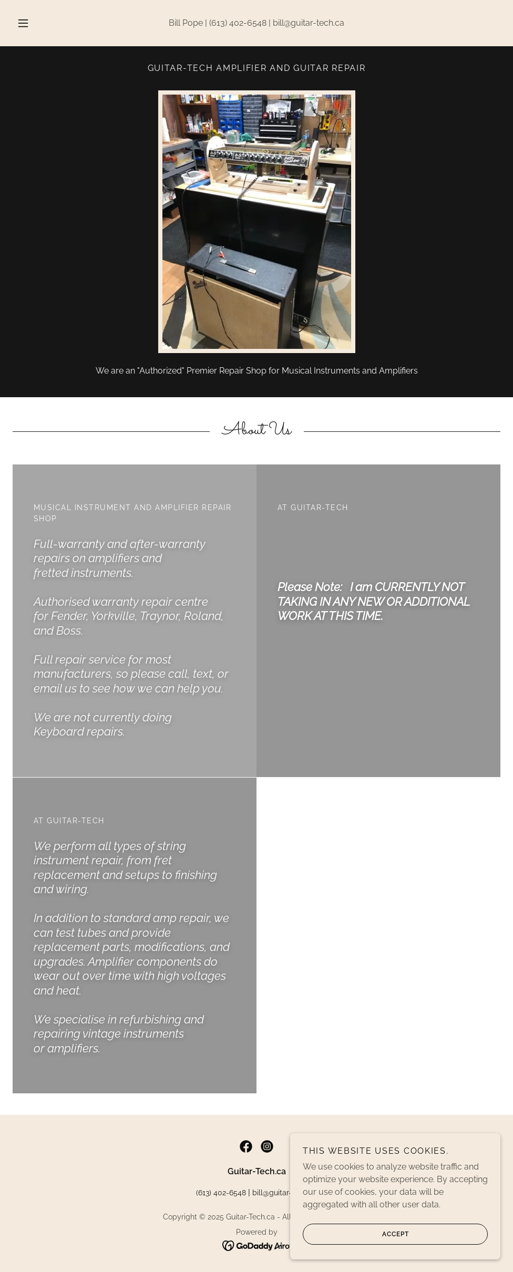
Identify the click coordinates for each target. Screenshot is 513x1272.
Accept (356, 1241)
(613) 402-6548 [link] (237, 23)
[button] (34, 23)
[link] (245, 1146)
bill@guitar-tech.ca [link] (308, 23)
